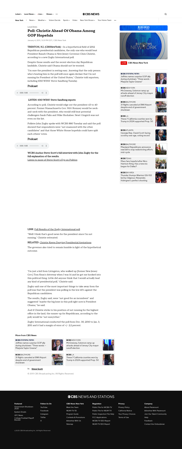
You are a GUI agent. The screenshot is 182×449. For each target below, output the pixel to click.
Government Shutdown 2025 (23, 408)
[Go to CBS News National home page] (91, 14)
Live (40, 14)
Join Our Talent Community (155, 414)
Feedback (148, 421)
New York (19, 20)
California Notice (125, 411)
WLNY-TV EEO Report (101, 424)
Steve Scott (37, 369)
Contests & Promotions (75, 417)
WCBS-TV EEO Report (101, 421)
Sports (66, 20)
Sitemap (69, 424)
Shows (49, 14)
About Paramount (151, 407)
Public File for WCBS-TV (102, 407)
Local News (29, 14)
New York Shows (87, 20)
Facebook (44, 411)
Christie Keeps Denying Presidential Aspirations (65, 242)
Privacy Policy (124, 407)
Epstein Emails (20, 412)
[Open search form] (166, 14)
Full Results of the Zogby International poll (57, 229)
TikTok (43, 417)
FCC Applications (99, 417)
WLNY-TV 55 (71, 411)
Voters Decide (54, 20)
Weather (42, 20)
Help (146, 417)
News (32, 20)
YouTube (43, 407)
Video (74, 20)
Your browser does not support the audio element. (31, 93)
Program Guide (72, 414)
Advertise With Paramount (155, 411)
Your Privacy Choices (126, 414)
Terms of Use (123, 417)
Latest (18, 14)
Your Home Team (104, 20)
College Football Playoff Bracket (24, 419)
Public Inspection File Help (103, 414)
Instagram (44, 414)
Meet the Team (72, 407)
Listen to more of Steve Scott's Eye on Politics (52, 159)
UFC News (18, 415)
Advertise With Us (73, 421)
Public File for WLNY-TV (102, 411)
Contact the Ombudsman (154, 424)
